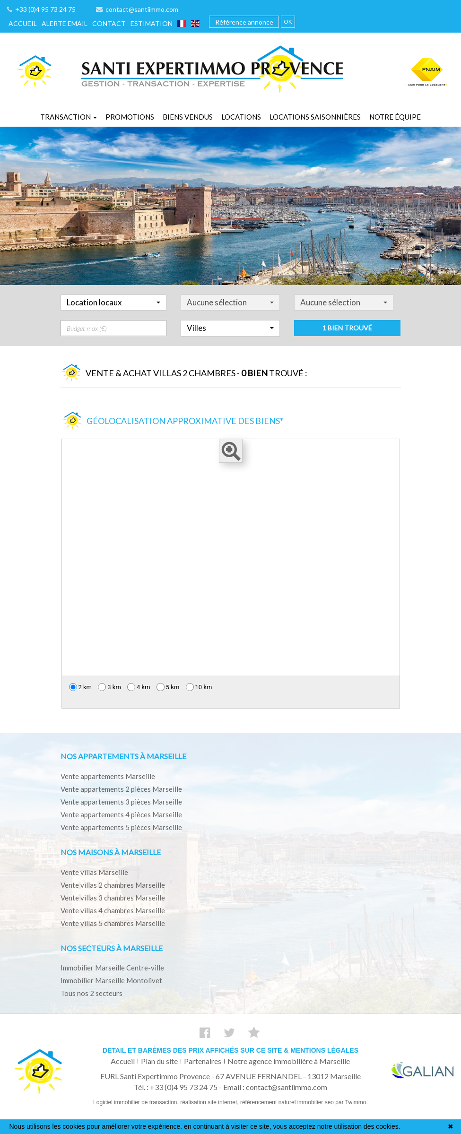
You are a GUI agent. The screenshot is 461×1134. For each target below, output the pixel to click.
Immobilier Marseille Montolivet (111, 980)
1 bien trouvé (347, 346)
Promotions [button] (129, 117)
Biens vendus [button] (188, 117)
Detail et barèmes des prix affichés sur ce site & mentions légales (230, 1050)
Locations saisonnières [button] (315, 117)
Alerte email (64, 23)
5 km (168, 687)
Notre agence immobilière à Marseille (288, 1060)
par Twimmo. (351, 1102)
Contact (109, 23)
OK (288, 21)
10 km (199, 687)
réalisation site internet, (210, 1102)
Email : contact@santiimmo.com (275, 1086)
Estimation (151, 23)
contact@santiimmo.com (137, 9)
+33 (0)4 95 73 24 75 (41, 9)
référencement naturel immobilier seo (287, 1102)
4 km (138, 687)
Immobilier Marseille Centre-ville (112, 967)
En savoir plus (423, 1126)
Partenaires (202, 1060)
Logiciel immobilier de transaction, (136, 1102)
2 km (80, 687)
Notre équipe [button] (395, 117)
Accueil (23, 23)
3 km (109, 687)
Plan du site (159, 1060)
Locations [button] (241, 117)
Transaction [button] (68, 117)
